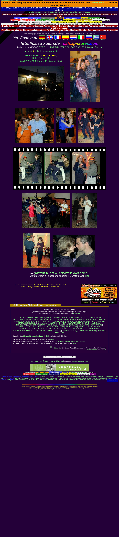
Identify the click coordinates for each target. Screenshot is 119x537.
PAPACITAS (84, 325)
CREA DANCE (71, 319)
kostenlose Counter (38, 12)
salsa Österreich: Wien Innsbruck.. (107, 378)
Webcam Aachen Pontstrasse (27, 379)
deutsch (42, 39)
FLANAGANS (55, 321)
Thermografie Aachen (72, 379)
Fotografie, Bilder (41, 379)
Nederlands (73, 39)
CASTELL (51, 319)
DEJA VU (81, 319)
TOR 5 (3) (64, 47)
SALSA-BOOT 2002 (76, 329)
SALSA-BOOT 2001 (60, 329)
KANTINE (53, 323)
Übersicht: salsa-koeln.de (33, 336)
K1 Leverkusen (42, 323)
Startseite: (55, 348)
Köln (48, 336)
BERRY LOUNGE (87, 317)
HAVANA (32, 323)
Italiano (81, 39)
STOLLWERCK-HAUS (27, 329)
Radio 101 (17, 378)
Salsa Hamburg (109, 376)
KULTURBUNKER (74, 323)
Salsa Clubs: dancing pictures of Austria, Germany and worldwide (84, 376)
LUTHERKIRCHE (33, 325)
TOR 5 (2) (54, 47)
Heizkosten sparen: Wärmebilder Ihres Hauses (69, 12)
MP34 (43, 325)
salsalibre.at (98, 2)
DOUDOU (25, 321)
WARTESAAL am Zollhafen (50, 317)
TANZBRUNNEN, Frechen (22, 331)
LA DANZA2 (96, 323)
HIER (52, 340)
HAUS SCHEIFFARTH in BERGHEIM (90, 321)
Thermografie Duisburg (100, 379)
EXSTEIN (45, 321)
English (50, 39)
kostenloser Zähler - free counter (56, 379)
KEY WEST (62, 323)
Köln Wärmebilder (7, 381)
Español (65, 39)
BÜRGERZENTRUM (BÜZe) (23, 319)
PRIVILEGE (22, 327)
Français (57, 39)
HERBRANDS (23, 323)
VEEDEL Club (59, 332)
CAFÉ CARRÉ (40, 319)
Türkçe (103, 39)
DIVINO (89, 319)
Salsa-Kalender (60, 376)
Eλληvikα (96, 39)
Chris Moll (56, 389)
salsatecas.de (42, 51)
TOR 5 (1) (43, 47)
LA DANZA (86, 323)
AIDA (19, 317)
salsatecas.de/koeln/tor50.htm (9, 0)
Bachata (42, 376)
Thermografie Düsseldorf (86, 379)
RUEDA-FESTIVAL (35, 327)
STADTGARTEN (94, 327)
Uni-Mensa (101, 331)
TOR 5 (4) (75, 47)
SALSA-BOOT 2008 (91, 329)
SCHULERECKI (71, 327)
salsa (51, 376)
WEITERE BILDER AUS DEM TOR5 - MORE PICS (61, 273)
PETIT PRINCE (96, 325)
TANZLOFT (38, 331)
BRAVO (98, 317)
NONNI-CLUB (52, 325)
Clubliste (76, 313)
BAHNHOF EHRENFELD (70, 317)
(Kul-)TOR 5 (47, 331)
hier (87, 276)
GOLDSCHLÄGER (68, 321)
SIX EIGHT (82, 327)
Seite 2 (60, 61)
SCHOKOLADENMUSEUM (54, 327)
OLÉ (60, 325)
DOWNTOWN (35, 321)
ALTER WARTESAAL (30, 317)
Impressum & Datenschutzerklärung (47, 361)
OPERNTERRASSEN (71, 325)
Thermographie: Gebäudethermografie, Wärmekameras (55, 378)
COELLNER (60, 319)
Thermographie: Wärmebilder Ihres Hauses (84, 378)
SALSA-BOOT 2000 (44, 329)
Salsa (47, 376)
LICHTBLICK (21, 325)
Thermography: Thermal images (30, 378)
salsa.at (28, 51)
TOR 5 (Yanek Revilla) (92, 47)
